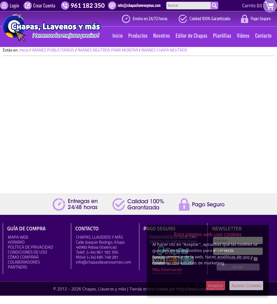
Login (14, 6)
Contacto (263, 36)
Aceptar (215, 285)
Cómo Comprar (23, 257)
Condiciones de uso (27, 252)
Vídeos (243, 36)
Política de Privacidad (30, 247)
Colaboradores (24, 262)
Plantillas (222, 36)
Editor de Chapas (191, 36)
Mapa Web (18, 237)
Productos (138, 36)
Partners (17, 267)
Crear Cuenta (44, 6)
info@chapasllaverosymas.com (103, 262)
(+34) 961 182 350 (102, 252)
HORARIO (16, 242)
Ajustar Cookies (246, 285)
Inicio (117, 36)
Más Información (167, 269)
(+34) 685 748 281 (102, 257)
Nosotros (161, 36)
